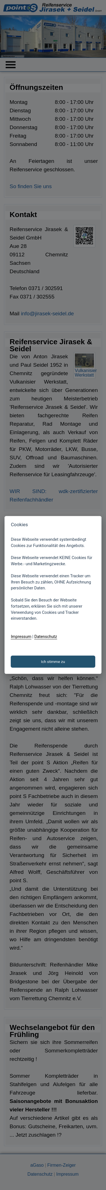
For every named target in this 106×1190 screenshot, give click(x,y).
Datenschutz (45, 636)
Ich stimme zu (53, 661)
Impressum (21, 636)
